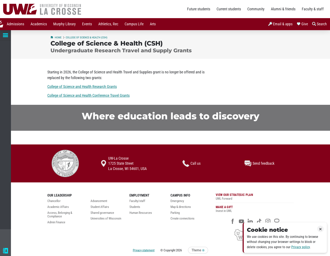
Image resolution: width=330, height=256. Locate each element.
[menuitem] (12, 24)
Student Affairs (99, 207)
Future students (198, 9)
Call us (191, 163)
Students (134, 207)
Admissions (12, 24)
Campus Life (130, 24)
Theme (198, 250)
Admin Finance (56, 222)
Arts (149, 24)
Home (56, 37)
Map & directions (180, 207)
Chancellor (54, 201)
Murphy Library (61, 24)
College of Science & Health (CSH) (86, 37)
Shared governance (102, 213)
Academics (35, 24)
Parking (175, 213)
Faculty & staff (313, 9)
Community (256, 9)
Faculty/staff (137, 201)
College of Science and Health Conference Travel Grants (88, 95)
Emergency (177, 201)
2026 (179, 250)
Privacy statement (143, 250)
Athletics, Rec (105, 24)
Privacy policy (300, 247)
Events (83, 24)
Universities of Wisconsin (105, 218)
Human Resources (140, 213)
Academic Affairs (58, 207)
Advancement (98, 201)
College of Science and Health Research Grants (82, 87)
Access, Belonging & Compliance (59, 214)
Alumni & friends (283, 9)
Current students (229, 9)
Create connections (182, 218)
